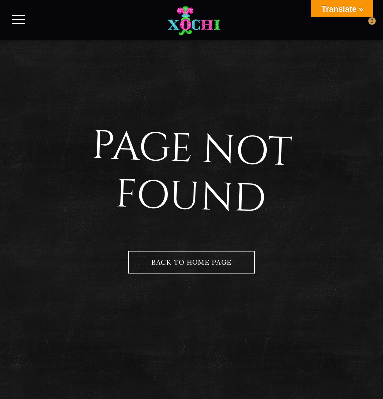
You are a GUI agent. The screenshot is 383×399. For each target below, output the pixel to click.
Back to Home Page (191, 262)
